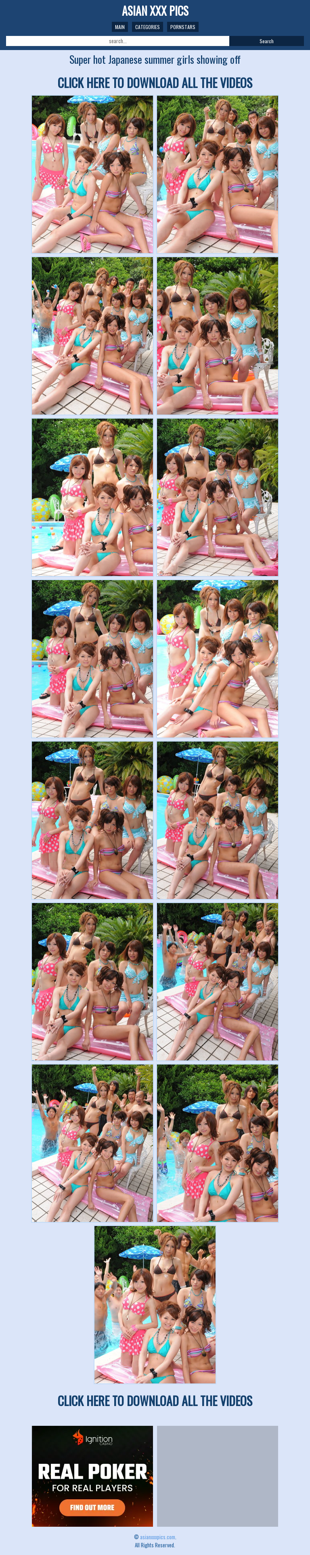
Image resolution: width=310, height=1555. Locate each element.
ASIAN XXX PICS (155, 10)
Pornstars (182, 26)
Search (267, 41)
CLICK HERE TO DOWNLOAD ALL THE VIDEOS (155, 82)
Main (120, 26)
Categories (147, 26)
